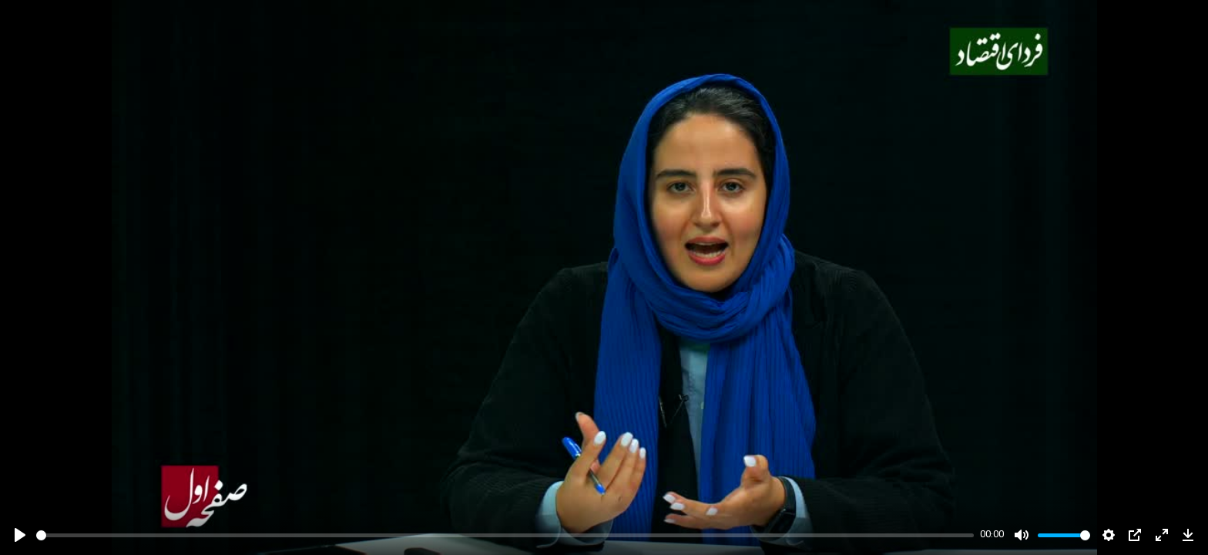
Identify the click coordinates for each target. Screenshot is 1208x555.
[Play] (20, 535)
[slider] (505, 535)
